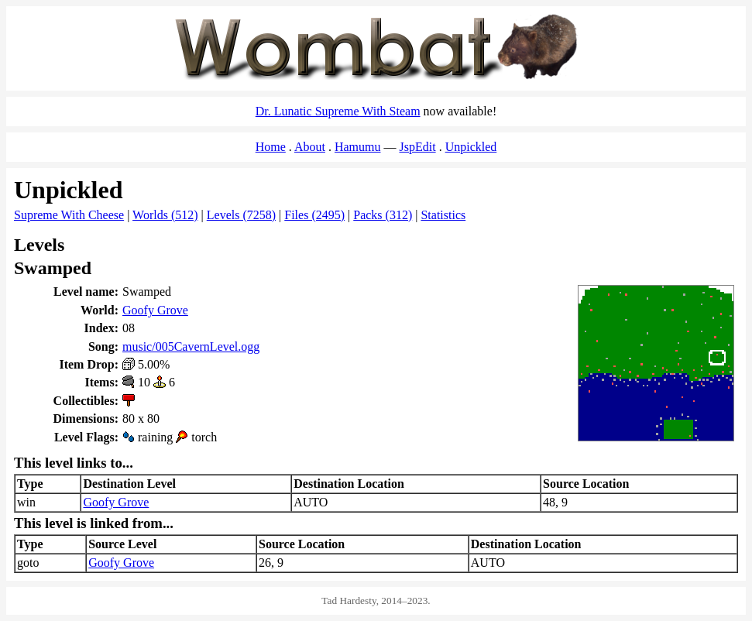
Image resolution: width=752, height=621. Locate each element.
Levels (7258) (241, 214)
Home (271, 146)
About (309, 146)
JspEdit (418, 146)
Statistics (443, 214)
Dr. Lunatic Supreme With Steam (338, 111)
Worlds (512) (164, 214)
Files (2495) (314, 214)
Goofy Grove (155, 310)
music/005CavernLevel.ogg (190, 346)
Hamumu (358, 146)
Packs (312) (382, 214)
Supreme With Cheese (69, 214)
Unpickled (471, 146)
